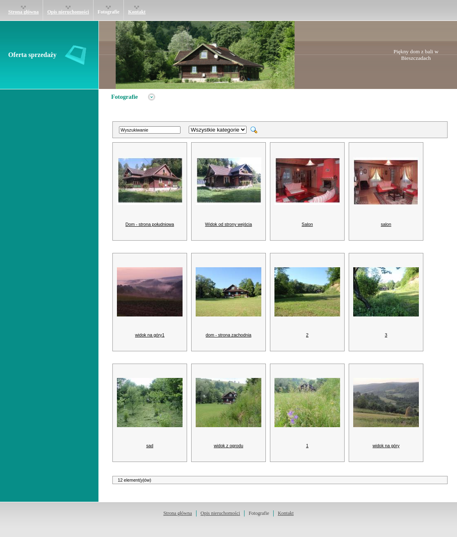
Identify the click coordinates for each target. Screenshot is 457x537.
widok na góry (386, 445)
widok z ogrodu (228, 445)
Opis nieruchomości (68, 12)
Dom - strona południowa (150, 224)
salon (386, 224)
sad (149, 445)
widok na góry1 (150, 334)
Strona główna (23, 12)
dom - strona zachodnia (228, 334)
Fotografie (108, 12)
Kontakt (137, 12)
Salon (307, 224)
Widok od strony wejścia (228, 224)
